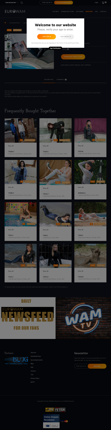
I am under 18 (65, 36)
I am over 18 (46, 36)
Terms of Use (63, 43)
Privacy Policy (75, 43)
